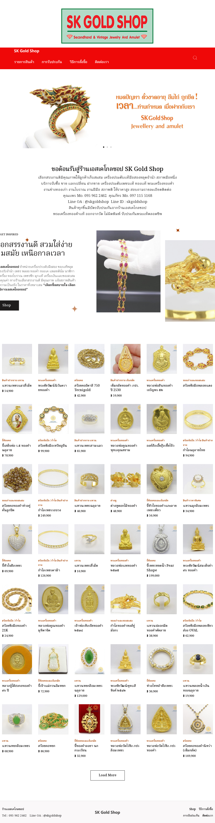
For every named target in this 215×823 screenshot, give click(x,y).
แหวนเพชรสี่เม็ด (86, 565)
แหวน (21, 380)
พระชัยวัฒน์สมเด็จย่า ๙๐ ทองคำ (198, 568)
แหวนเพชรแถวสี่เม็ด (17, 385)
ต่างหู (113, 501)
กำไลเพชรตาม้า (49, 570)
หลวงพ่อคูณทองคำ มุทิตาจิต (51, 628)
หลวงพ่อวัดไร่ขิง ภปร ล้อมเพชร (125, 748)
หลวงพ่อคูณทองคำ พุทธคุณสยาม (124, 448)
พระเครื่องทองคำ (47, 380)
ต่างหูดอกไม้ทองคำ (124, 506)
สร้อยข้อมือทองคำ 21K (14, 628)
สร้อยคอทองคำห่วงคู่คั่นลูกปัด (16, 508)
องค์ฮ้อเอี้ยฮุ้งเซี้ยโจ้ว (160, 446)
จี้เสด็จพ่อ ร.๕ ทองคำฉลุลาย (16, 448)
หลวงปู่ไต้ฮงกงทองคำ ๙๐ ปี (17, 688)
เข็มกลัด (130, 380)
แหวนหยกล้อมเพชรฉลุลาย (88, 688)
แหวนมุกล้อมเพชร (196, 506)
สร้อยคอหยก (46, 746)
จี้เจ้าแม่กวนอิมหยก (52, 686)
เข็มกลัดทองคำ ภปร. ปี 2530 (125, 388)
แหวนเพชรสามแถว (88, 446)
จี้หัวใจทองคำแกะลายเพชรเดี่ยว (162, 508)
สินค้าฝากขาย (9, 380)
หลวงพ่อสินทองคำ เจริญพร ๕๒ (160, 388)
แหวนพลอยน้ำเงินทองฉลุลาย (196, 688)
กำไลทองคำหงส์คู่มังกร (123, 628)
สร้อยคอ (78, 380)
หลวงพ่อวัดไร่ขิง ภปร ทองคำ (161, 748)
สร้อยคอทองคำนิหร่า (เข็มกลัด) (197, 748)
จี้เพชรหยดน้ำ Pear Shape (160, 568)
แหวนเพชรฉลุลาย (87, 506)
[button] (103, 147)
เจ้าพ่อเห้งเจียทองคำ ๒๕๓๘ (88, 628)
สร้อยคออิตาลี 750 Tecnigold (87, 388)
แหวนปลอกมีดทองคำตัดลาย (157, 628)
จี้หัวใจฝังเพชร (12, 565)
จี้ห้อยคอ (6, 440)
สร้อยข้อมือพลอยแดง (197, 385)
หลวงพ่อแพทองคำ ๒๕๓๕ (124, 568)
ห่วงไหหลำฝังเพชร (160, 686)
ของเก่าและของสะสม (194, 380)
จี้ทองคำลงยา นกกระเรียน (86, 748)
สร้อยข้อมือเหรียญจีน (52, 446)
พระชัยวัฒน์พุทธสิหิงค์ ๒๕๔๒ (123, 688)
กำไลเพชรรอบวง (49, 510)
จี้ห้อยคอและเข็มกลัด (157, 501)
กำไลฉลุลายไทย (194, 450)
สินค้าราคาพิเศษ (192, 501)
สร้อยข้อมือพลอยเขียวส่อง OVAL (198, 628)
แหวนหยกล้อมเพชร (16, 746)
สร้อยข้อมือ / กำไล (47, 440)
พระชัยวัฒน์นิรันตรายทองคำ (52, 388)
